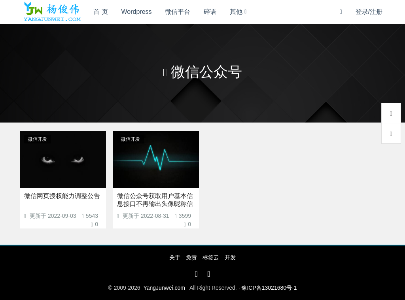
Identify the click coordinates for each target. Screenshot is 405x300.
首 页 (100, 11)
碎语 (210, 11)
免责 (191, 257)
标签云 (210, 257)
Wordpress (136, 11)
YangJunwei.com (164, 288)
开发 (230, 257)
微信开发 (37, 139)
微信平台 (177, 11)
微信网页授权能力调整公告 (62, 195)
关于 (174, 257)
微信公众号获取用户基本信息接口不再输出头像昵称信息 (155, 203)
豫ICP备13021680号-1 (269, 288)
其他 (236, 11)
